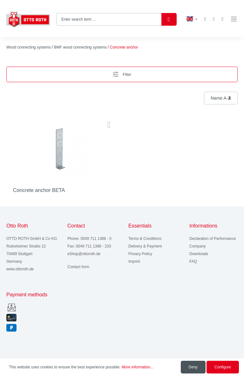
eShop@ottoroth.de (83, 254)
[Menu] (234, 19)
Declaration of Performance (212, 238)
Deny (193, 367)
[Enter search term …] (109, 19)
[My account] (213, 19)
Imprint (134, 261)
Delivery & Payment (145, 246)
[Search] (169, 19)
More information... (137, 367)
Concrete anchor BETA (39, 190)
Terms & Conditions (144, 238)
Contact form (78, 267)
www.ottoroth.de (20, 269)
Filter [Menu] (122, 73)
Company (197, 246)
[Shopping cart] (222, 19)
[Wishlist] (205, 19)
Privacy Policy (140, 254)
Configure (222, 367)
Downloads (198, 254)
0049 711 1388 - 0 (95, 238)
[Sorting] (221, 98)
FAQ (193, 261)
